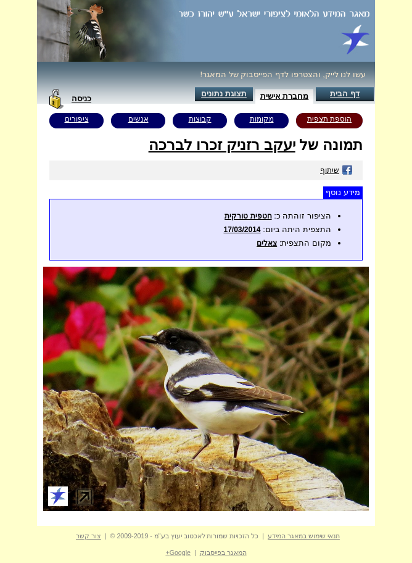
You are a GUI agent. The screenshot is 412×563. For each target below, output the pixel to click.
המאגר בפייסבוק (223, 552)
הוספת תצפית (329, 119)
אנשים (138, 119)
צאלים (267, 243)
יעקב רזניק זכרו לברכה (222, 144)
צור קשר (88, 536)
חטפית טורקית (248, 216)
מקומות (262, 119)
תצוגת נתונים (224, 93)
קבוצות (200, 119)
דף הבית (345, 93)
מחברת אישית (284, 96)
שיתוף (336, 170)
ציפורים (77, 119)
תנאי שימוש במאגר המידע (304, 536)
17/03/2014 (241, 229)
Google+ (178, 552)
